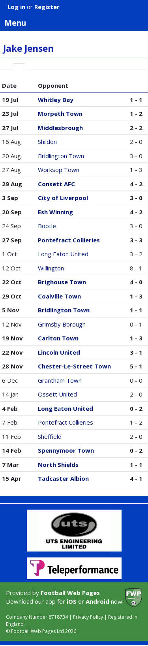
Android (97, 601)
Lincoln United (59, 352)
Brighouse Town (62, 282)
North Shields (58, 464)
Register (47, 7)
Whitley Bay (55, 100)
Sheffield (50, 436)
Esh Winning (55, 212)
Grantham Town (60, 380)
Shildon (47, 141)
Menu (76, 22)
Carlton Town (58, 338)
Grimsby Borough (62, 324)
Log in (16, 7)
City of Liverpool (63, 198)
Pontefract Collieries (69, 240)
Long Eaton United (63, 254)
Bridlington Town (61, 156)
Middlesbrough (60, 128)
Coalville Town (59, 296)
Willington (51, 268)
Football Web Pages (70, 593)
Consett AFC (56, 184)
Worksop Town (58, 170)
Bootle (47, 226)
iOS (72, 601)
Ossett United (57, 394)
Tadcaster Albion (63, 478)
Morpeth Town (60, 113)
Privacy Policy (88, 617)
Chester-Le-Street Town (74, 366)
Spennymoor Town (66, 450)
